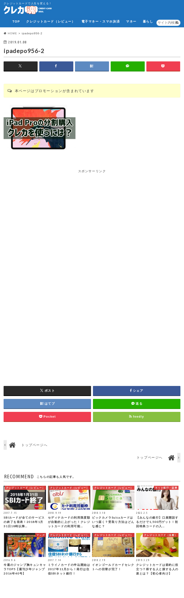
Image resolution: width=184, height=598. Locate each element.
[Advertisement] (92, 207)
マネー (131, 21)
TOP (16, 21)
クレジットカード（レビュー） (50, 21)
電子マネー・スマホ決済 (100, 21)
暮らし (148, 21)
